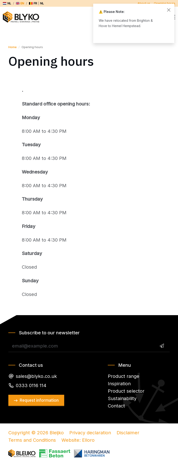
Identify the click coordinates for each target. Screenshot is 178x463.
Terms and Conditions (32, 440)
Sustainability (122, 398)
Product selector (126, 391)
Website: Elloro (78, 440)
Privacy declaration (90, 432)
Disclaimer (128, 432)
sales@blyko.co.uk (36, 376)
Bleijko (23, 17)
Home (12, 47)
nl (42, 3)
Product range (123, 376)
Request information (39, 400)
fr (35, 3)
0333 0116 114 (31, 385)
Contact (116, 406)
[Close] (169, 9)
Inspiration (119, 383)
